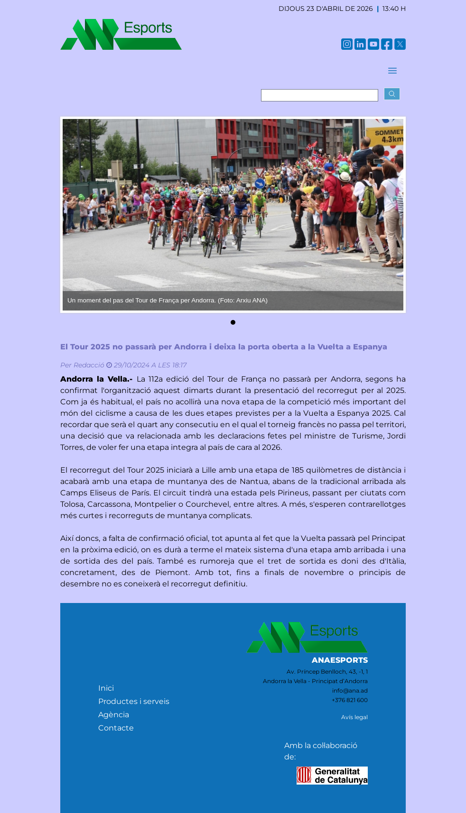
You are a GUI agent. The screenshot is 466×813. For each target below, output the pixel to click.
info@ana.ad (350, 690)
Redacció (89, 365)
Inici (106, 688)
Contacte (116, 727)
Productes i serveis (133, 701)
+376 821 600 (350, 699)
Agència (113, 714)
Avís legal (354, 717)
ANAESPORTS (340, 660)
